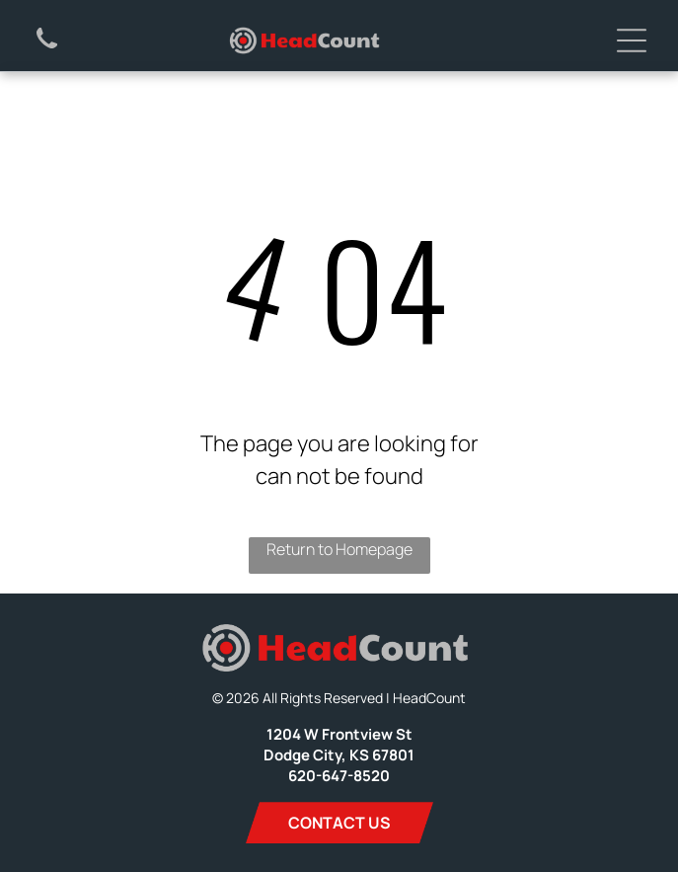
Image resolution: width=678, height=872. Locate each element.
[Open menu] (631, 40)
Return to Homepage (339, 549)
